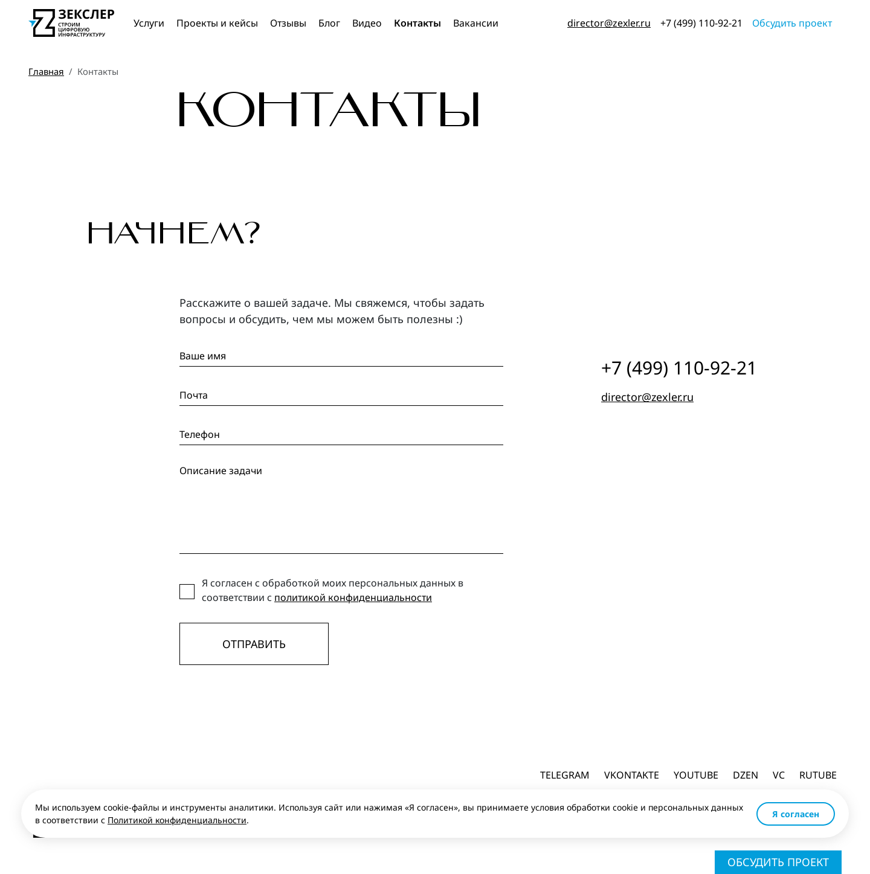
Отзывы (288, 23)
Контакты (417, 23)
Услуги (149, 23)
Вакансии (475, 23)
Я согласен (795, 814)
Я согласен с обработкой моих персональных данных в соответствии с (332, 590)
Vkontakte (631, 775)
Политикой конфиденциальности (177, 820)
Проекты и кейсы (217, 23)
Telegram (565, 775)
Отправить (254, 644)
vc (779, 775)
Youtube (696, 775)
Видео (367, 23)
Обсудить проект (792, 23)
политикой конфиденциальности (353, 597)
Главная (46, 71)
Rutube (818, 775)
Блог (329, 23)
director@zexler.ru (609, 23)
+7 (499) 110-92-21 (701, 23)
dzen (745, 775)
